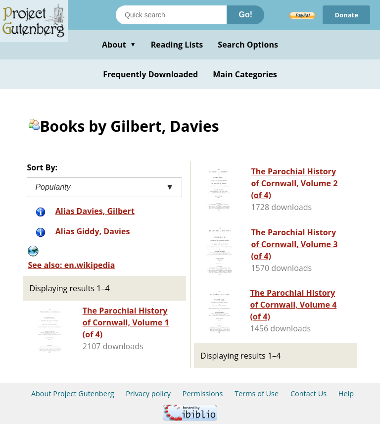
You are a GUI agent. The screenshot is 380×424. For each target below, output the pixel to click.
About (119, 45)
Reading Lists (177, 44)
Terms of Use (257, 393)
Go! (245, 14)
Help (346, 393)
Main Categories (245, 74)
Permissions (203, 393)
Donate (346, 14)
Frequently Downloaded (150, 74)
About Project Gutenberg (72, 393)
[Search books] (171, 14)
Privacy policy (148, 393)
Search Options (248, 44)
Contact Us (308, 393)
